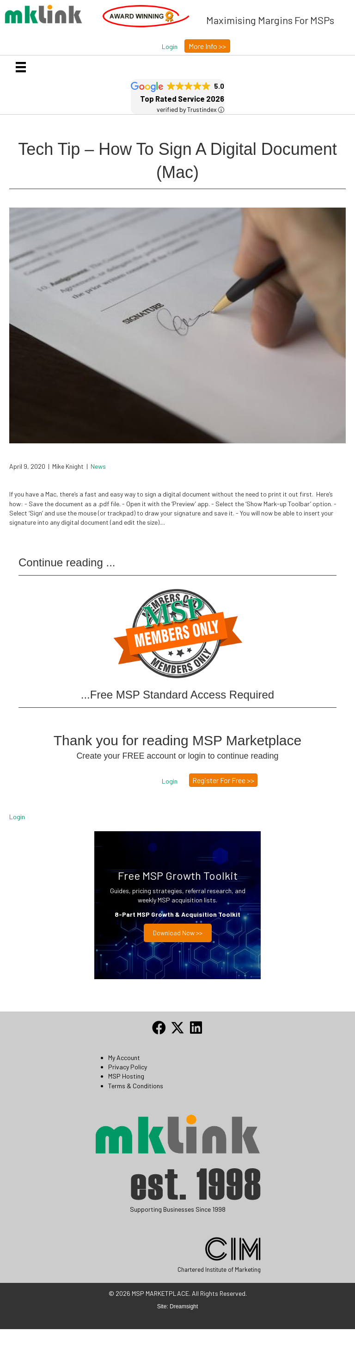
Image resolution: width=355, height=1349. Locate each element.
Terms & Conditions (135, 1086)
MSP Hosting (126, 1076)
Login (17, 817)
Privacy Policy (127, 1067)
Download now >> (177, 933)
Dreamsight (184, 1306)
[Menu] (20, 67)
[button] (170, 47)
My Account (124, 1057)
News (98, 466)
